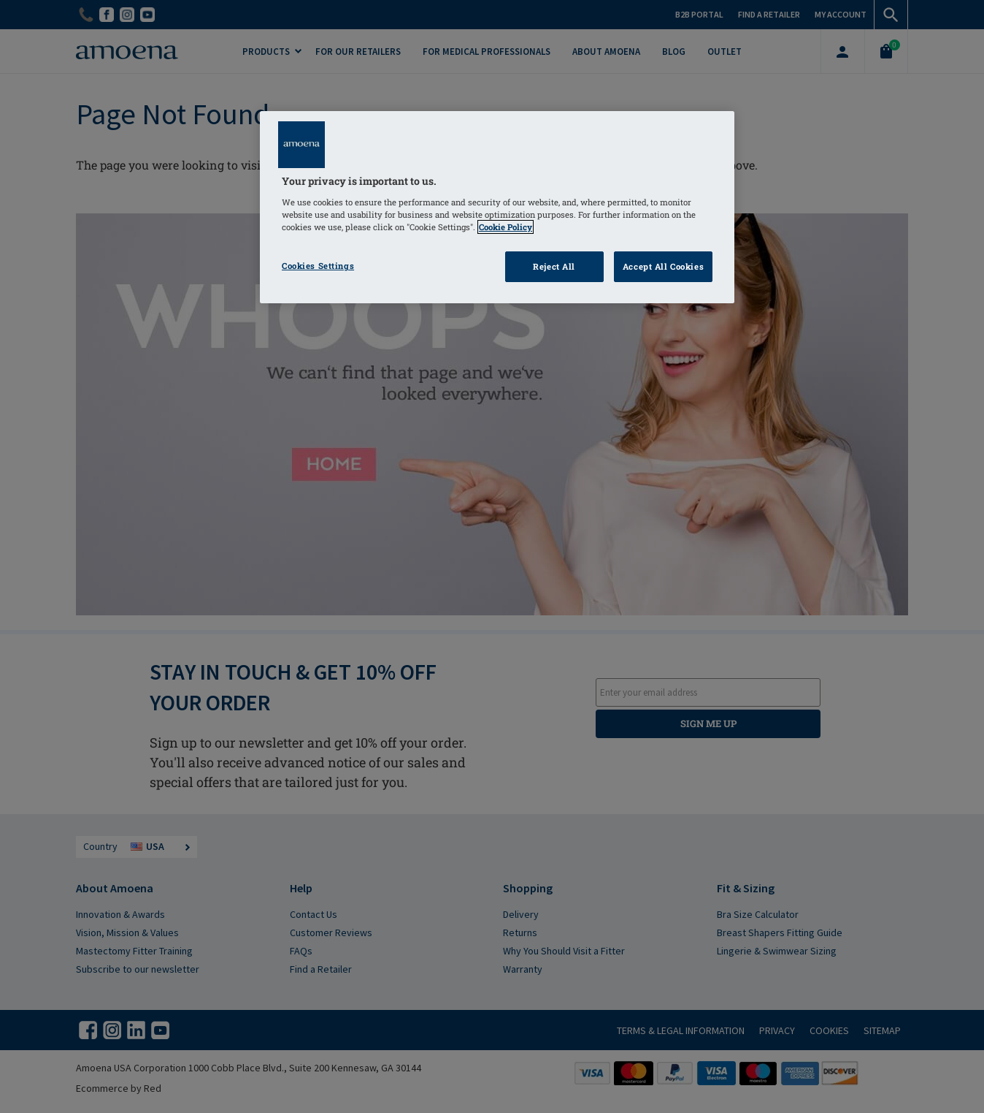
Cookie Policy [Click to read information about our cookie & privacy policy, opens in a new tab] (505, 226)
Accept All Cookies (663, 266)
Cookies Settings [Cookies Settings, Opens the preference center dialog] (318, 265)
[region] (497, 207)
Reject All (554, 266)
